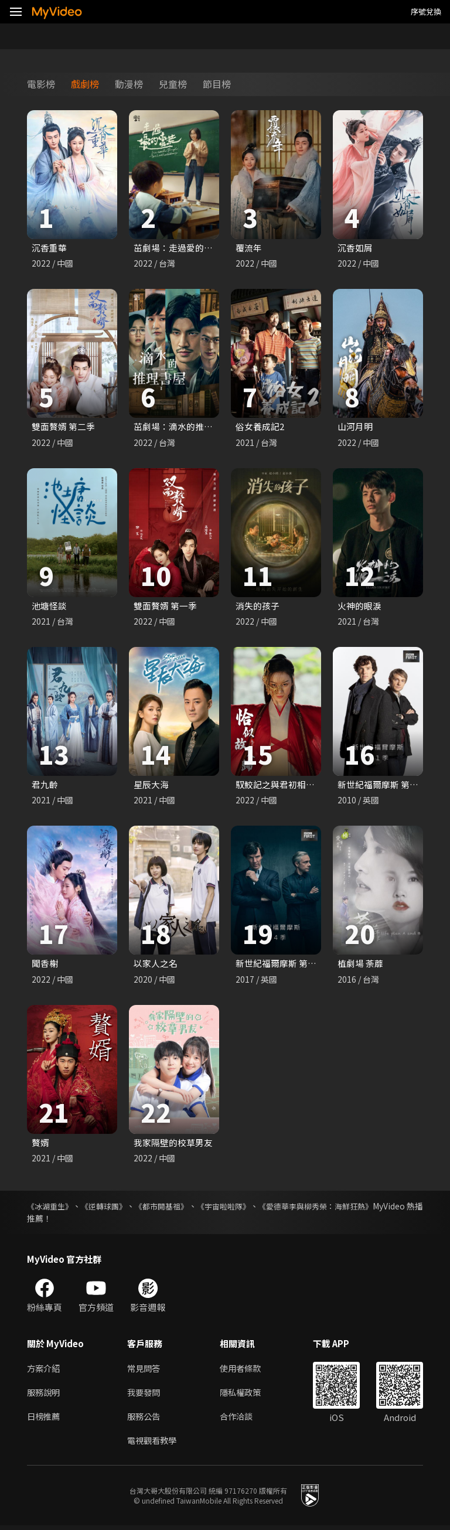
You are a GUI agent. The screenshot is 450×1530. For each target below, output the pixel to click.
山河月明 (355, 427)
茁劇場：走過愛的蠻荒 (177, 247)
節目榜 (217, 84)
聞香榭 (45, 965)
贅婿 (40, 1144)
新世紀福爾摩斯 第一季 (382, 785)
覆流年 (249, 247)
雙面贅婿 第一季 (165, 606)
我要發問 (144, 1395)
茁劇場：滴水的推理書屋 (182, 427)
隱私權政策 (245, 1395)
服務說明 (44, 1395)
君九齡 (45, 785)
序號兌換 (426, 11)
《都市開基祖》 (184, 1208)
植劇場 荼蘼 (360, 965)
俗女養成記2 (260, 427)
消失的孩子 (257, 606)
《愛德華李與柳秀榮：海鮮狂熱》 (361, 1208)
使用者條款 (245, 1370)
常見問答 (144, 1370)
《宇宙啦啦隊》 (256, 1208)
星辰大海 (151, 785)
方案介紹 (44, 1370)
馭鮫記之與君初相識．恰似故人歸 (301, 785)
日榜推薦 (44, 1419)
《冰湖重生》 (51, 1208)
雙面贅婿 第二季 (63, 427)
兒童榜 (173, 84)
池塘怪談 (49, 606)
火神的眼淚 (359, 606)
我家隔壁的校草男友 (173, 1144)
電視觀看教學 (153, 1444)
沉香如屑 (355, 247)
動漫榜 (129, 84)
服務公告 (144, 1419)
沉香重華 (49, 247)
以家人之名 (156, 965)
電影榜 (41, 84)
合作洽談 (240, 1419)
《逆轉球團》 (116, 1208)
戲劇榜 (85, 84)
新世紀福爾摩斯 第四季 (280, 965)
